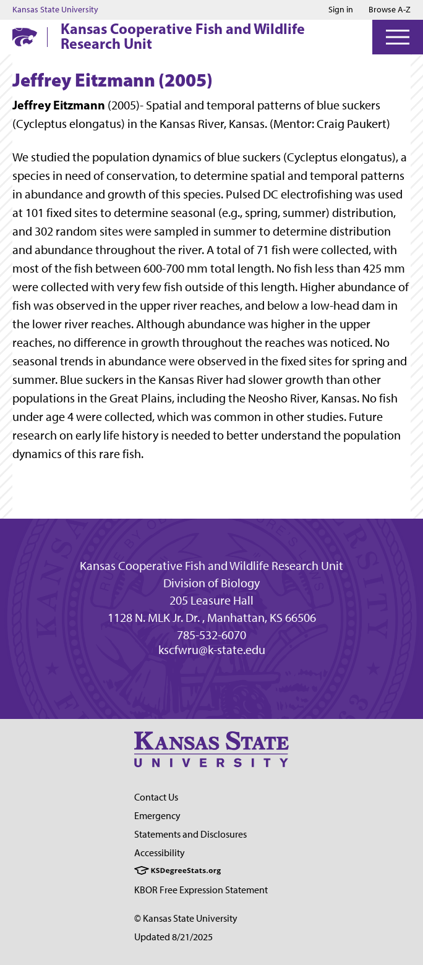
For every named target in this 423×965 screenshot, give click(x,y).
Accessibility (159, 853)
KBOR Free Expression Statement (201, 890)
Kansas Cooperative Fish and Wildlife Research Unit (183, 36)
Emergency (157, 816)
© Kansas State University (185, 918)
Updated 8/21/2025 (173, 937)
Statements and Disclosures (190, 834)
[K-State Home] (24, 37)
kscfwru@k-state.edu (211, 649)
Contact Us (156, 797)
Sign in (340, 10)
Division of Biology (211, 583)
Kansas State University (55, 10)
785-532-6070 (211, 634)
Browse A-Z (390, 9)
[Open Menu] (397, 37)
